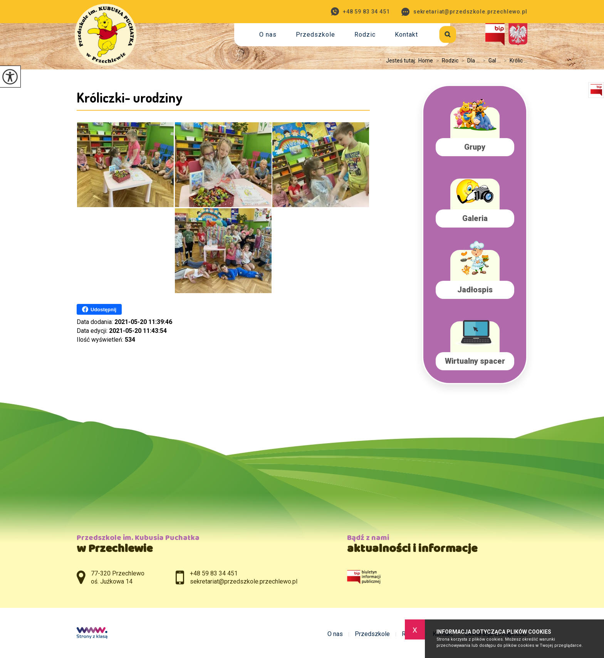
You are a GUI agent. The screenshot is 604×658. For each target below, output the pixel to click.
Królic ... (514, 60)
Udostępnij (99, 309)
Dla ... (469, 60)
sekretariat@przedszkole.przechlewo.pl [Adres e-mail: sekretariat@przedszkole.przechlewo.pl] (243, 581)
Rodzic (365, 34)
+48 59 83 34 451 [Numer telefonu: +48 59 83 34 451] (214, 573)
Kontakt (406, 34)
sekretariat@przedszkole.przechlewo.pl (464, 12)
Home (425, 60)
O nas (268, 34)
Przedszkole (315, 34)
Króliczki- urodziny (130, 97)
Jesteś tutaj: (402, 60)
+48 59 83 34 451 (360, 11)
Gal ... (490, 60)
